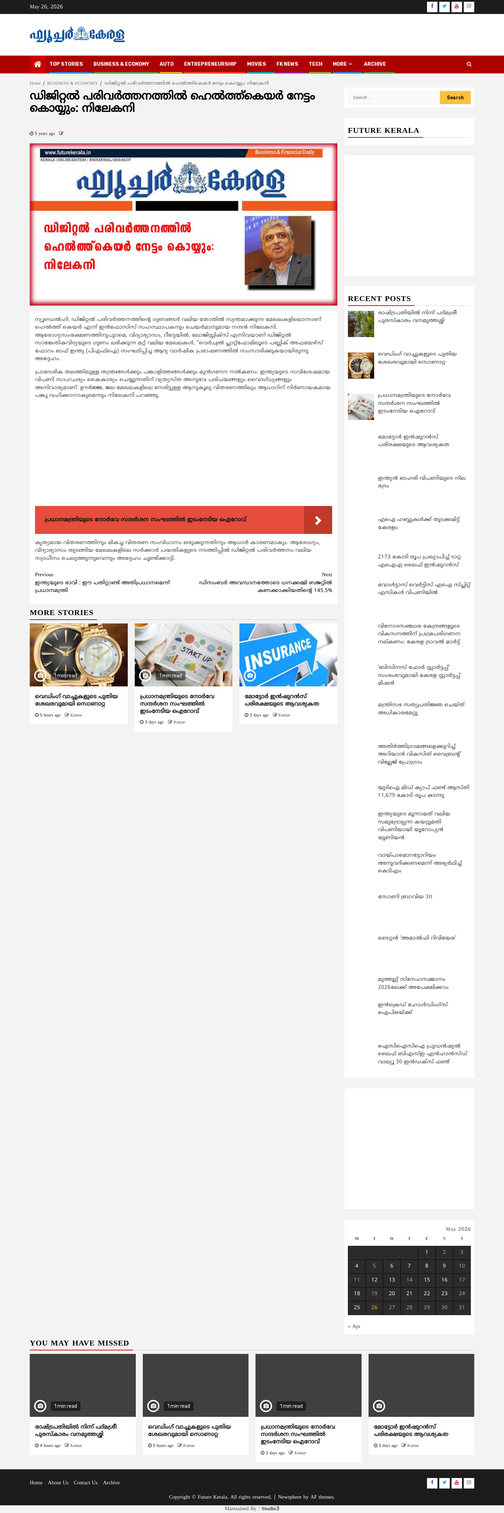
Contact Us (86, 1483)
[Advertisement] (183, 454)
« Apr (354, 1326)
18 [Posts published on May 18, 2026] (357, 1294)
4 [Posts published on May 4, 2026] (356, 1266)
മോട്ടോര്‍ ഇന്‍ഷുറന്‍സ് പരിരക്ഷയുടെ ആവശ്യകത (282, 700)
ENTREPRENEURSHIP (210, 64)
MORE (340, 64)
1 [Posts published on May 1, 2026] (426, 1252)
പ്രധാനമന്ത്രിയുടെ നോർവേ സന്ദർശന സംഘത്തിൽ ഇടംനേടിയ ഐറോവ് (177, 704)
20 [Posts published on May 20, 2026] (392, 1294)
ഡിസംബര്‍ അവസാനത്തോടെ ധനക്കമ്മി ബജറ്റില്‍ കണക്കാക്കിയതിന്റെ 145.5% (258, 582)
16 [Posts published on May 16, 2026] (444, 1280)
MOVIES (256, 64)
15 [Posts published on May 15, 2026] (427, 1280)
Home (36, 1483)
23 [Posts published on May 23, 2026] (444, 1294)
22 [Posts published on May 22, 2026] (427, 1294)
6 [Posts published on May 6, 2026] (391, 1266)
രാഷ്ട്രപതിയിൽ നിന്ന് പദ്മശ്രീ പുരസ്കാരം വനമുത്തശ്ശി (76, 1431)
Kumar (76, 715)
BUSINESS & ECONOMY (121, 64)
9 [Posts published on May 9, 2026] (444, 1266)
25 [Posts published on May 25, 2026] (357, 1308)
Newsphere (289, 1497)
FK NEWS (287, 64)
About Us (58, 1483)
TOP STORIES (66, 64)
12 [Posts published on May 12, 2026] (374, 1280)
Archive (375, 64)
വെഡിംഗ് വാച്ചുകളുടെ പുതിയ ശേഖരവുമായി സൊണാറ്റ (76, 700)
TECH (315, 64)
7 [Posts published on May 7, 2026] (409, 1266)
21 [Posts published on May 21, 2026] (409, 1294)
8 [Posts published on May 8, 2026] (426, 1266)
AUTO (167, 64)
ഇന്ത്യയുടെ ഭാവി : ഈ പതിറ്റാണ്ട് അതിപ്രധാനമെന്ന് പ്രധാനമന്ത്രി (109, 582)
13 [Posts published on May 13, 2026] (392, 1280)
